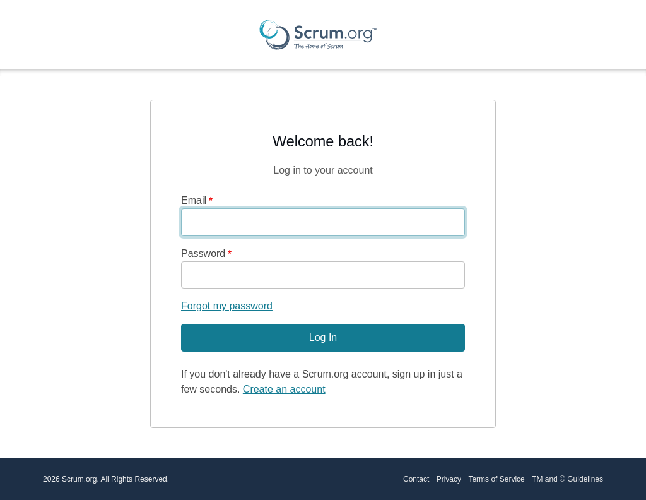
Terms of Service (496, 479)
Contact (416, 479)
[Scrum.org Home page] (318, 34)
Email (193, 200)
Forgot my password (227, 306)
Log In (323, 337)
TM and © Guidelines (567, 479)
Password (203, 253)
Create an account (284, 389)
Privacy (449, 479)
